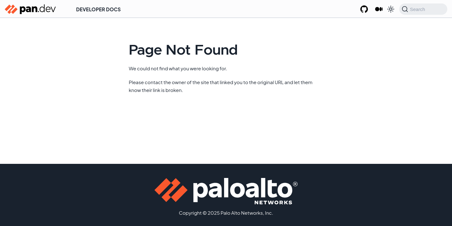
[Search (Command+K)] (423, 9)
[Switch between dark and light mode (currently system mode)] (391, 9)
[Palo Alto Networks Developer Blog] (378, 9)
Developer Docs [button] (98, 9)
